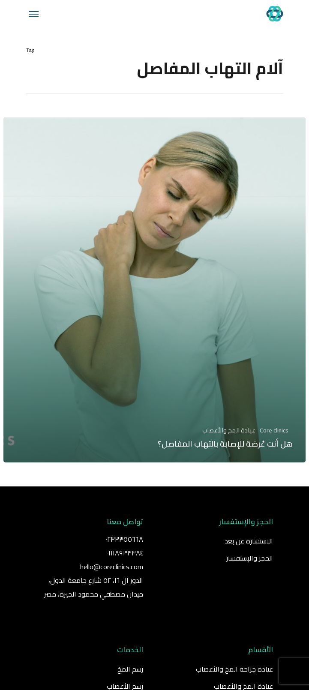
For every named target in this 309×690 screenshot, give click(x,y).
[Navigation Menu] (34, 13)
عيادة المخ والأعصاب (228, 430)
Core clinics (274, 430)
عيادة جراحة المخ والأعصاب (234, 669)
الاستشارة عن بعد (249, 540)
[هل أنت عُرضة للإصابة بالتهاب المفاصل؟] (154, 289)
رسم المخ (130, 669)
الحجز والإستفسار (249, 558)
